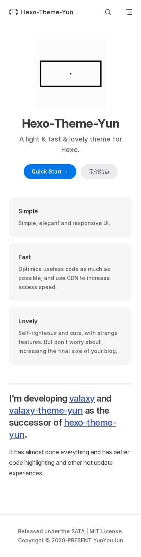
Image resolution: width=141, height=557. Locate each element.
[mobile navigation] (129, 12)
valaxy (82, 398)
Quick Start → (50, 171)
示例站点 (99, 171)
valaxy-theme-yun (46, 410)
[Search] (108, 12)
